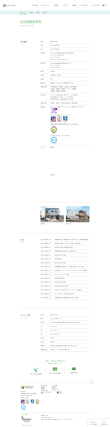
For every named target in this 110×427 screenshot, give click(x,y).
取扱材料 (56, 5)
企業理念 (31, 12)
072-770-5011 (53, 326)
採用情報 (74, 5)
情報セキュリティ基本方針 (46, 393)
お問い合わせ (84, 5)
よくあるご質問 (95, 5)
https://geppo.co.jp (48, 417)
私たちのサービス (45, 5)
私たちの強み (35, 5)
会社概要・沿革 (23, 12)
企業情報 (65, 5)
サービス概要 (54, 385)
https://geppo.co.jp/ (55, 334)
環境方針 (38, 12)
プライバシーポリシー (56, 390)
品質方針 (45, 12)
